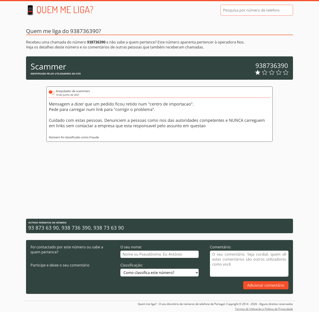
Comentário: (220, 247)
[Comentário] (249, 264)
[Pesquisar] (285, 10)
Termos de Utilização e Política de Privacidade (264, 309)
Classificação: (131, 265)
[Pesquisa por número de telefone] (251, 10)
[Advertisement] (159, 180)
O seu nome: (131, 247)
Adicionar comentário (265, 285)
